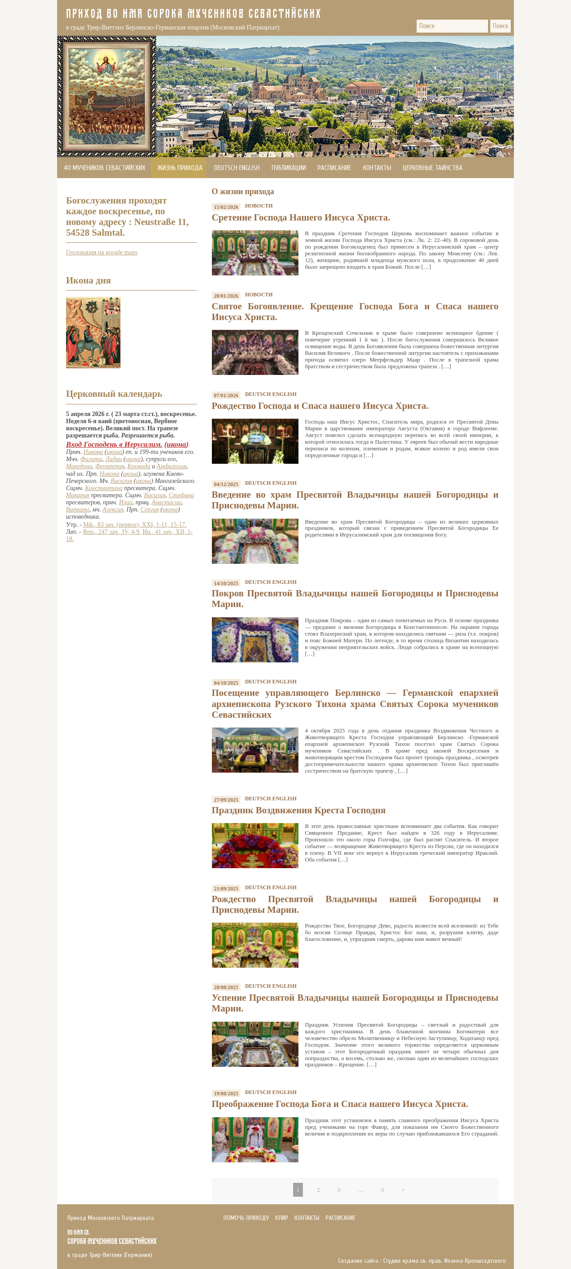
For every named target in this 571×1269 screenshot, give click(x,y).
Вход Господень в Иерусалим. (114, 444)
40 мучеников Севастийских (104, 168)
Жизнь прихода (180, 168)
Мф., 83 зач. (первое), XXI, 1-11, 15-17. (134, 524)
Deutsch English (237, 168)
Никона (93, 452)
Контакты (377, 168)
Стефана (181, 495)
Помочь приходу (88, 189)
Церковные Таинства (433, 168)
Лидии (113, 459)
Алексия (113, 509)
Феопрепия (109, 466)
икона (176, 444)
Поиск (500, 26)
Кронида (139, 466)
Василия (121, 481)
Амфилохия (171, 466)
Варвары (77, 509)
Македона (79, 466)
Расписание (334, 168)
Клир (281, 1218)
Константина (104, 488)
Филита (91, 459)
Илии (125, 502)
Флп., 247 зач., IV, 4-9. (112, 531)
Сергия (150, 509)
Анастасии (166, 502)
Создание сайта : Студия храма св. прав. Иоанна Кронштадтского (422, 1261)
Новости (259, 206)
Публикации (289, 168)
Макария (77, 495)
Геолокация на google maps (101, 252)
